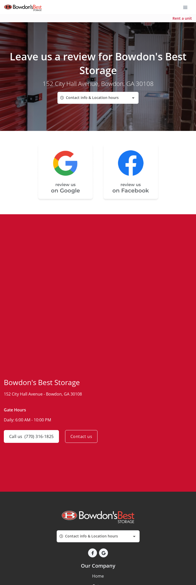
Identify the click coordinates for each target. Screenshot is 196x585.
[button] (92, 552)
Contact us (81, 436)
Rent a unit (182, 18)
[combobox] (98, 98)
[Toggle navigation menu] (187, 7)
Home (98, 576)
